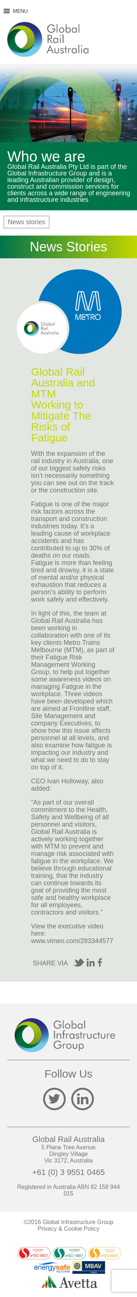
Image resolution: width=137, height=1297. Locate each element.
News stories (26, 222)
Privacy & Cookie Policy (68, 1229)
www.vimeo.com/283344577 (72, 941)
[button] (20, 10)
